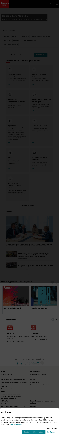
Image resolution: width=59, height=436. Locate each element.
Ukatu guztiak (38, 432)
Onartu (27, 432)
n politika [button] (16, 424)
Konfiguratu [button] (52, 432)
